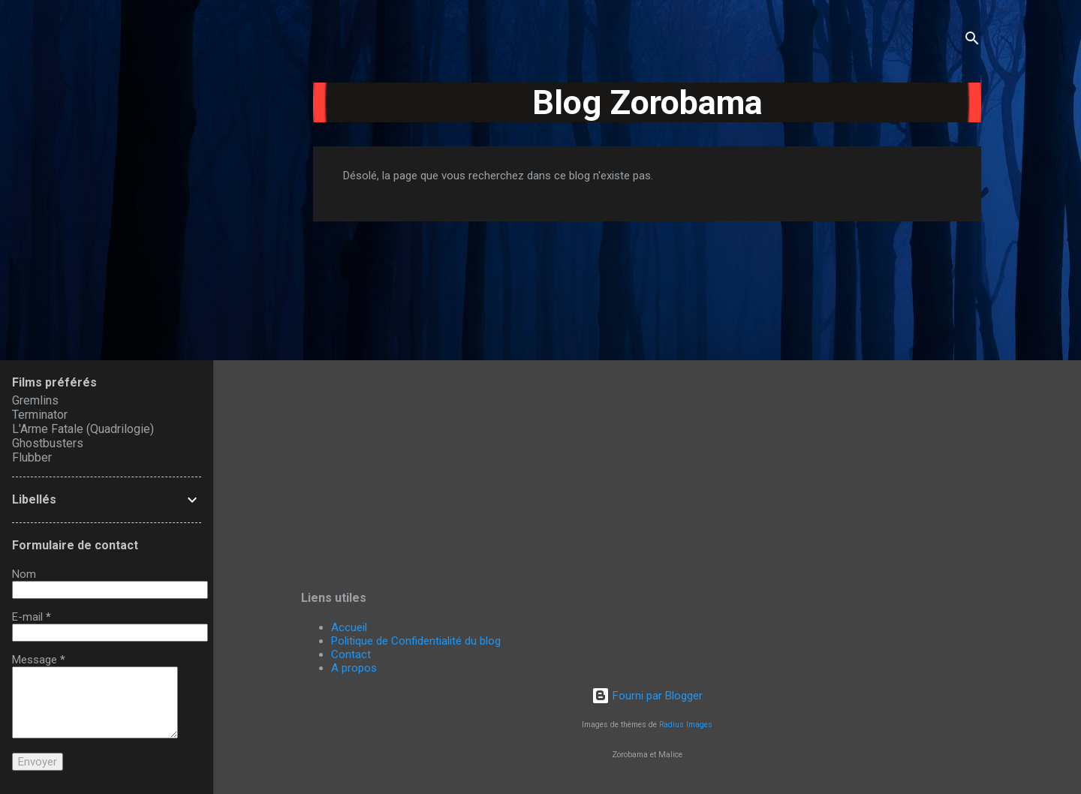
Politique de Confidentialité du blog (416, 641)
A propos (354, 668)
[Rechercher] (972, 41)
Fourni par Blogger (647, 695)
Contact (351, 654)
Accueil (349, 627)
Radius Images (685, 724)
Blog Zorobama (647, 102)
